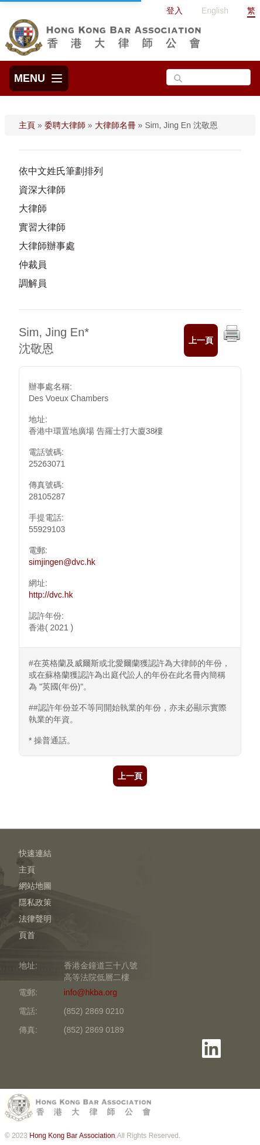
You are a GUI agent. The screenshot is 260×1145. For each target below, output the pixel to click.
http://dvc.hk (51, 594)
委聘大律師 (65, 125)
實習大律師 (42, 227)
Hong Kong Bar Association (72, 1136)
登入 (174, 10)
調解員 (33, 283)
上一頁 (201, 340)
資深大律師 (42, 190)
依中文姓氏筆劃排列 (61, 171)
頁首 (27, 935)
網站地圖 (35, 886)
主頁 (27, 125)
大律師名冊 (115, 125)
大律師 (33, 208)
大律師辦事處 (47, 246)
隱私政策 (35, 902)
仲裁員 (33, 265)
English (214, 10)
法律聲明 (35, 918)
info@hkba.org (90, 992)
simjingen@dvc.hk (62, 562)
